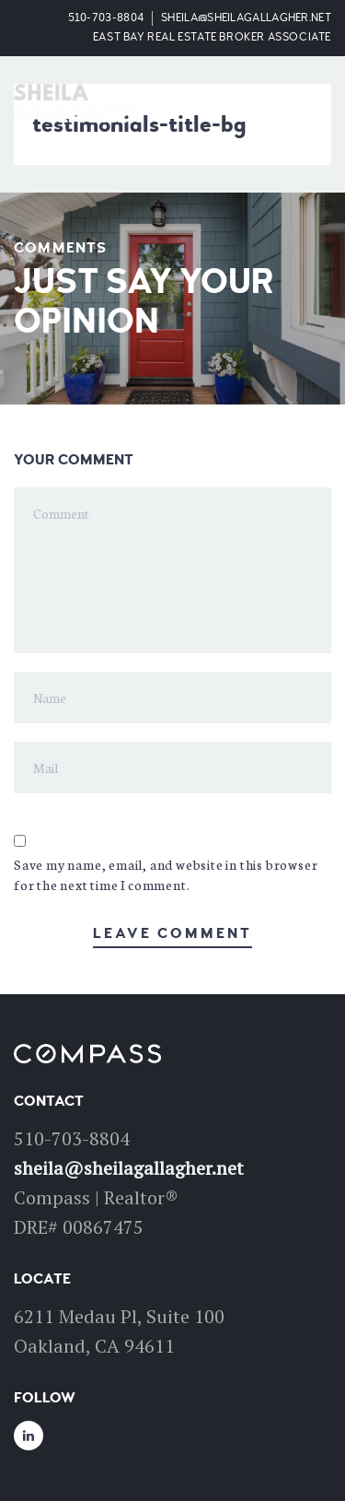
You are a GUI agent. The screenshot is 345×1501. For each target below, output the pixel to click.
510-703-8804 (106, 18)
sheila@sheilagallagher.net (246, 18)
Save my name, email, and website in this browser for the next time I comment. (165, 874)
